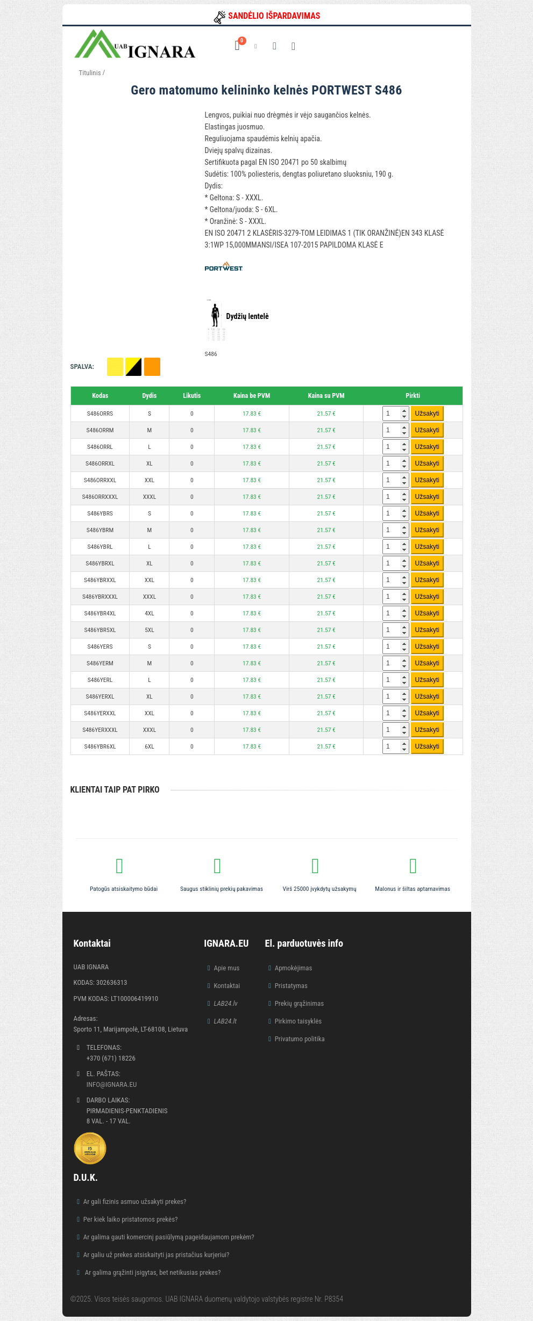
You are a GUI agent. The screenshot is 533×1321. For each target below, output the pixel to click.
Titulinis (90, 73)
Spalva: (82, 366)
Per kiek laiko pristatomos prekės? (130, 1219)
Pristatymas (291, 986)
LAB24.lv (225, 1003)
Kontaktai (227, 986)
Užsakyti (427, 413)
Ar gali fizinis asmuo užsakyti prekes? (135, 1201)
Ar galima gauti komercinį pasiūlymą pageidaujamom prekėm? (168, 1237)
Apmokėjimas (293, 968)
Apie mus (226, 968)
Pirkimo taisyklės (298, 1021)
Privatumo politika (300, 1039)
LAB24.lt (225, 1021)
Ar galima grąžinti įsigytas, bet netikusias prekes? (152, 1272)
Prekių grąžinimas (299, 1003)
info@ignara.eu (112, 1084)
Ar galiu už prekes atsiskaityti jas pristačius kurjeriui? (156, 1255)
